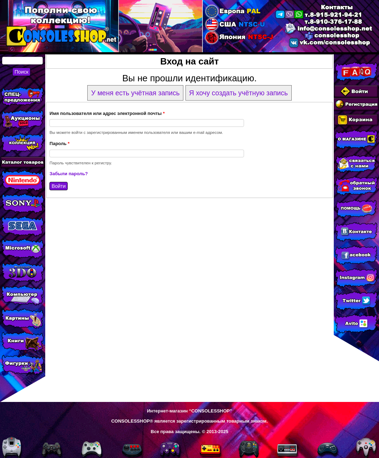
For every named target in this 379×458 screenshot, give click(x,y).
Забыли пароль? (68, 173)
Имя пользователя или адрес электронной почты (107, 113)
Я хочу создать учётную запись (238, 93)
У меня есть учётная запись (135, 93)
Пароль (59, 143)
